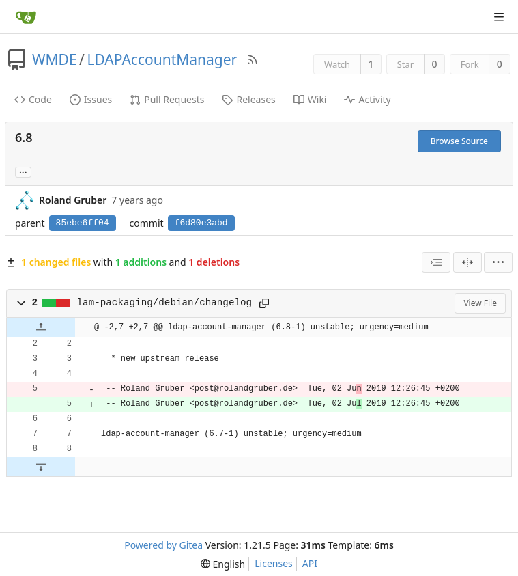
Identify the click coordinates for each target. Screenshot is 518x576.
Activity (367, 99)
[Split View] (467, 262)
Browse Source (459, 141)
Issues (91, 99)
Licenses (274, 563)
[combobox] (436, 262)
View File (480, 303)
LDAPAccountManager (162, 59)
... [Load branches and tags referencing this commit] (23, 171)
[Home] (26, 17)
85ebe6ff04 (82, 223)
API (309, 563)
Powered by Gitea (163, 544)
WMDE (54, 59)
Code (33, 99)
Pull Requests (167, 99)
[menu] (498, 262)
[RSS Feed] (252, 59)
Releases (248, 99)
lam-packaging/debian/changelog (165, 302)
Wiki (310, 99)
